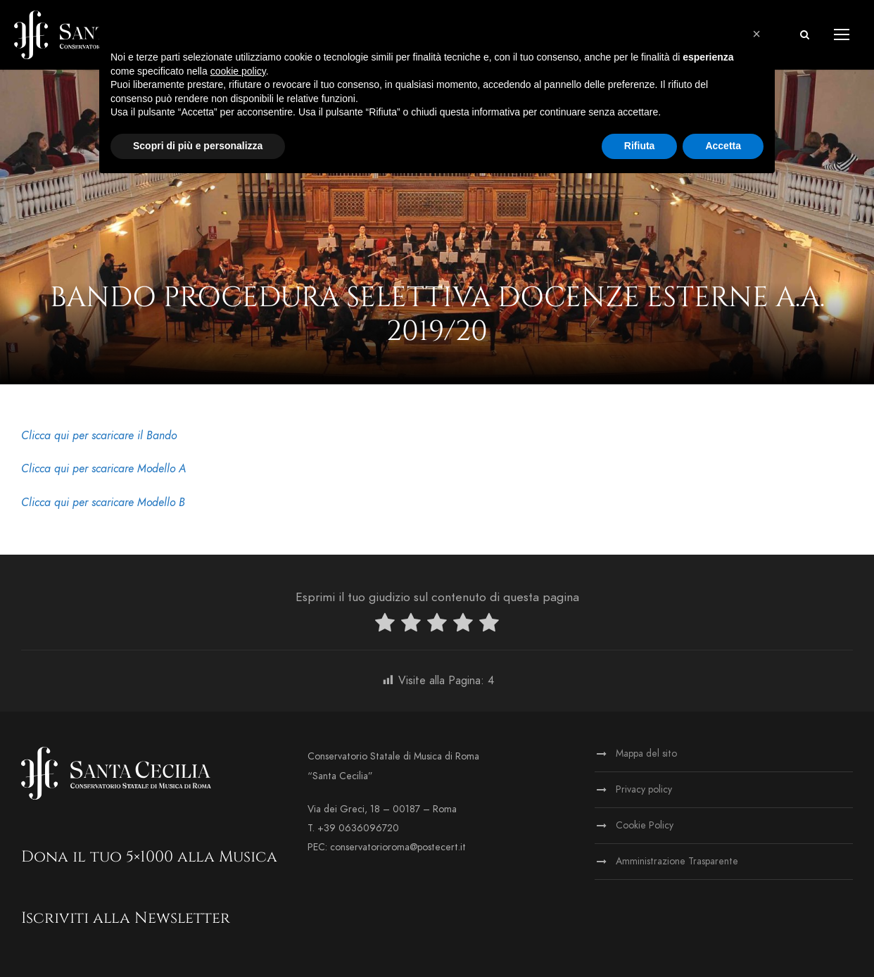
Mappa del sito (646, 753)
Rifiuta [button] (639, 145)
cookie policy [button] (238, 71)
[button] (756, 34)
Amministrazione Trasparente (677, 861)
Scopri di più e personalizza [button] (197, 145)
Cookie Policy (644, 825)
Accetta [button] (723, 145)
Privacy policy (644, 789)
